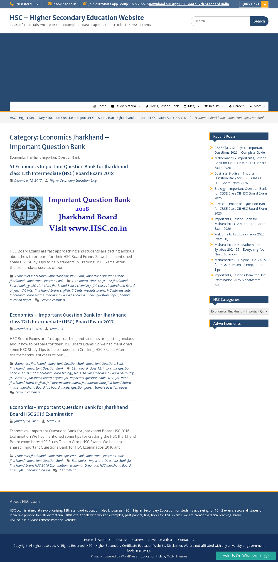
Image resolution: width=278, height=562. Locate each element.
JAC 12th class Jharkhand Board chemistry (61, 285)
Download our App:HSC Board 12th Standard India (189, 4)
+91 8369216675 (28, 4)
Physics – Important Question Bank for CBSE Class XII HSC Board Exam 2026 (240, 208)
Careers (239, 106)
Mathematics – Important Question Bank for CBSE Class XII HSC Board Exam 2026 (240, 163)
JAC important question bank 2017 (89, 378)
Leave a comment (53, 300)
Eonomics (91, 465)
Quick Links (250, 4)
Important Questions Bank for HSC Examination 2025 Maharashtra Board (240, 280)
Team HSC (57, 329)
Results (214, 106)
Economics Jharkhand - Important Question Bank (49, 276)
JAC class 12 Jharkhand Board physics (36, 378)
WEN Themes (177, 556)
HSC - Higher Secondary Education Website (41, 117)
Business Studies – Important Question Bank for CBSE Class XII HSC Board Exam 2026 (238, 178)
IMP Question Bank (164, 106)
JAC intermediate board (88, 290)
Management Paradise (47, 520)
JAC (21, 470)
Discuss (122, 539)
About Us (104, 539)
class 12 (95, 281)
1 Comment (67, 470)
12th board (80, 281)
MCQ (191, 106)
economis (76, 465)
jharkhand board (38, 470)
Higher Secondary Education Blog (73, 180)
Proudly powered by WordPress (114, 556)
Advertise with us (160, 539)
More (258, 106)
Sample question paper (111, 387)
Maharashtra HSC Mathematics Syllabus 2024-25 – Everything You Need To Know (239, 249)
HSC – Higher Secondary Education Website (77, 18)
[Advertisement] (139, 67)
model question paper (102, 295)
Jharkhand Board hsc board (65, 295)
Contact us (186, 539)
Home (101, 106)
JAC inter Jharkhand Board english (46, 290)
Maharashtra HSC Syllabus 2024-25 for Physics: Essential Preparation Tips (240, 265)
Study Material (126, 106)
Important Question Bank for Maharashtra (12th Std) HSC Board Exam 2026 (240, 224)
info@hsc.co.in (64, 4)
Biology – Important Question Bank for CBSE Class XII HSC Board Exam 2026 (240, 193)
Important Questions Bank (96, 117)
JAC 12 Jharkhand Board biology (49, 373)
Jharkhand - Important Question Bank (146, 117)
